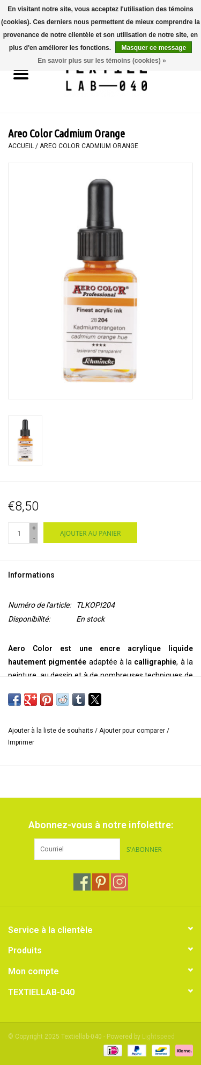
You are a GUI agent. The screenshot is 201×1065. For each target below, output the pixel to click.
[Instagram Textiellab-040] (119, 882)
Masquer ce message (153, 48)
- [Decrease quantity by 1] (34, 538)
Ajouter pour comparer (133, 730)
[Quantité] (18, 533)
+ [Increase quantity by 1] (34, 528)
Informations (31, 575)
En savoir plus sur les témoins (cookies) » (102, 60)
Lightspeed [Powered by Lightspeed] (158, 1036)
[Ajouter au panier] (90, 532)
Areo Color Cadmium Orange (89, 146)
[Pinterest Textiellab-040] (100, 882)
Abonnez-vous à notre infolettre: (100, 824)
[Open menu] (21, 73)
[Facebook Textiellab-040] (82, 882)
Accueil (21, 146)
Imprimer (21, 742)
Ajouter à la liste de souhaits (51, 730)
